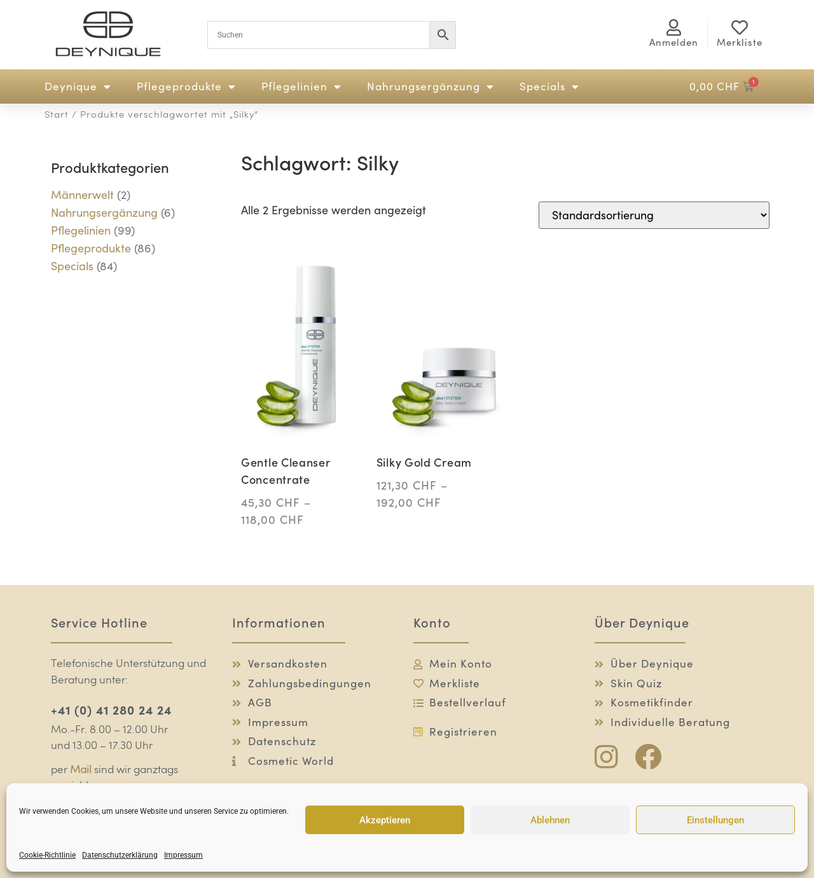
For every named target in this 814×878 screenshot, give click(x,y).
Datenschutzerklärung (120, 855)
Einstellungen (715, 820)
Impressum (183, 855)
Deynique (78, 87)
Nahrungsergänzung (430, 87)
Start (57, 115)
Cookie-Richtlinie (47, 855)
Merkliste (739, 42)
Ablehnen (550, 820)
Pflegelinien (301, 87)
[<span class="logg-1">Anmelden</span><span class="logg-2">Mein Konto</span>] (674, 27)
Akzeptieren (384, 820)
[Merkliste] (739, 27)
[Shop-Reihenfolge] (654, 215)
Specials (549, 87)
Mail (81, 770)
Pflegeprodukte (186, 87)
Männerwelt (82, 195)
